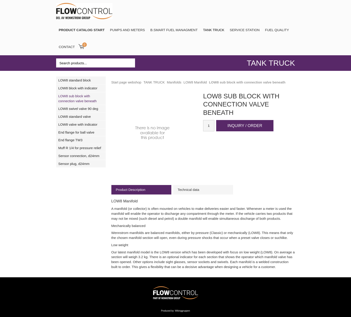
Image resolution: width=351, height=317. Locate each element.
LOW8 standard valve (74, 116)
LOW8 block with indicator (77, 88)
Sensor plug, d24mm (73, 164)
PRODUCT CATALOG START (82, 30)
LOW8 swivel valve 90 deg (78, 109)
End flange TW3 (70, 140)
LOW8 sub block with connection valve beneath (77, 98)
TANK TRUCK (213, 30)
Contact (67, 47)
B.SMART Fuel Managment (174, 30)
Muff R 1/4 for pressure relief (79, 148)
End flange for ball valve (76, 132)
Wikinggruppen (182, 311)
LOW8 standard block (74, 80)
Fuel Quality (277, 30)
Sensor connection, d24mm (79, 156)
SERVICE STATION (245, 30)
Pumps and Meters (127, 30)
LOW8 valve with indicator (77, 124)
